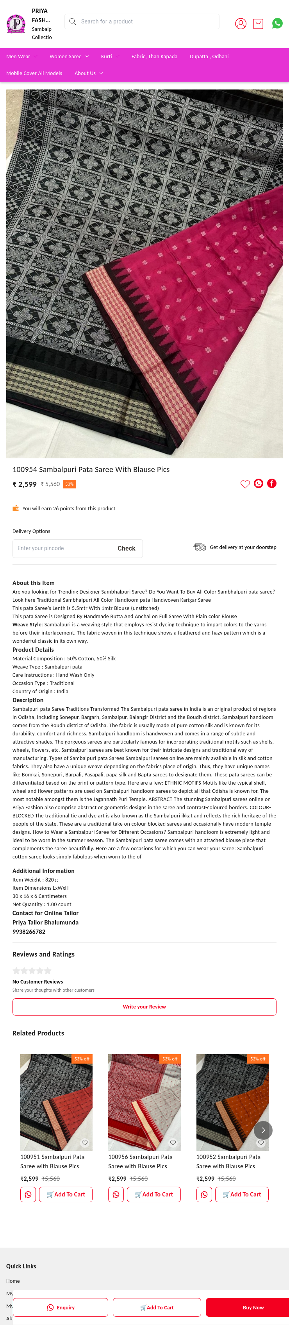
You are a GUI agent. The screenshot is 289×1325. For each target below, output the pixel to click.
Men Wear (18, 56)
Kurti (106, 56)
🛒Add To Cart (157, 1307)
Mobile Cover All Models (34, 73)
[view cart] (258, 24)
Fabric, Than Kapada (154, 56)
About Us (85, 73)
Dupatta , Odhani (209, 56)
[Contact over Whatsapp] (277, 23)
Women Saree (66, 56)
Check (127, 548)
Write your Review (144, 1006)
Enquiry (60, 1307)
